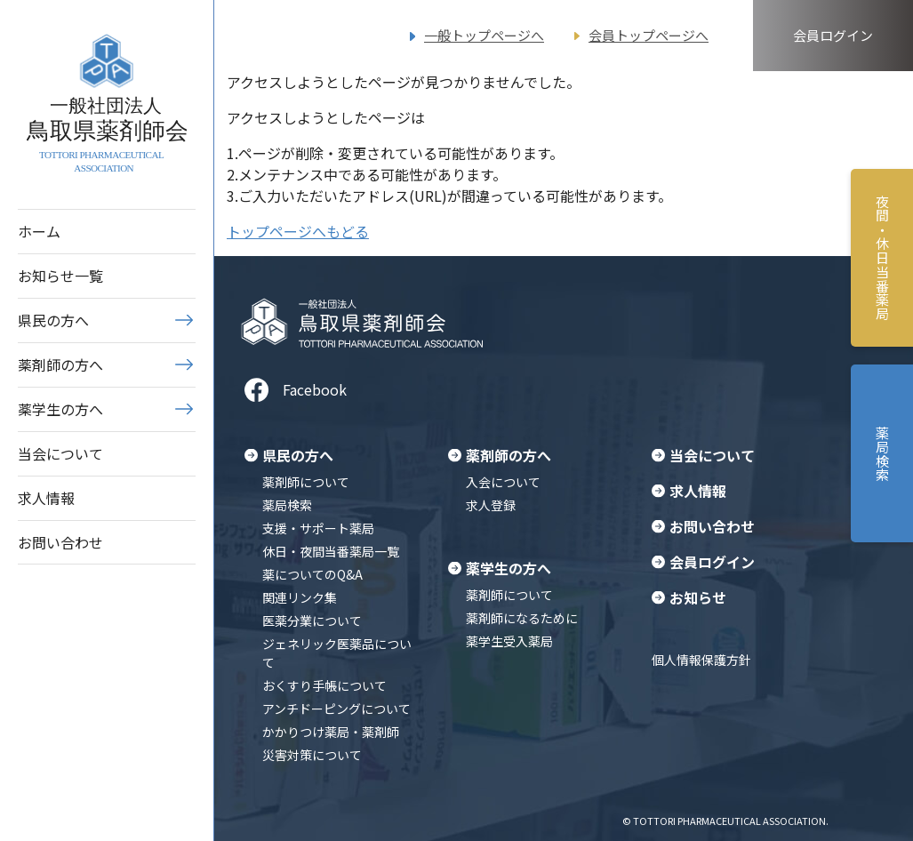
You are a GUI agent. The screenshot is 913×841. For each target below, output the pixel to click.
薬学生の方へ (60, 409)
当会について (60, 453)
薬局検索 (287, 505)
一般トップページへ (484, 35)
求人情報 (46, 498)
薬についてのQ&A (312, 574)
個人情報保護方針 (701, 660)
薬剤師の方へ (60, 364)
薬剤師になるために (522, 618)
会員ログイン (833, 35)
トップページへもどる (298, 231)
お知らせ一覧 (60, 275)
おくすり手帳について (324, 685)
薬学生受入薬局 (509, 641)
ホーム (39, 231)
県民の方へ (53, 320)
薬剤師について (305, 482)
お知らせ (697, 597)
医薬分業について (312, 620)
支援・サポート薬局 (318, 528)
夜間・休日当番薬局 (882, 258)
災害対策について (312, 755)
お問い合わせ (60, 542)
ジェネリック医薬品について (337, 653)
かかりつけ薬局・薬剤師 (330, 732)
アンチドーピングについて (336, 708)
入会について (503, 482)
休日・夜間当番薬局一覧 (330, 551)
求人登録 (491, 505)
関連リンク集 (299, 597)
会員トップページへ (649, 35)
